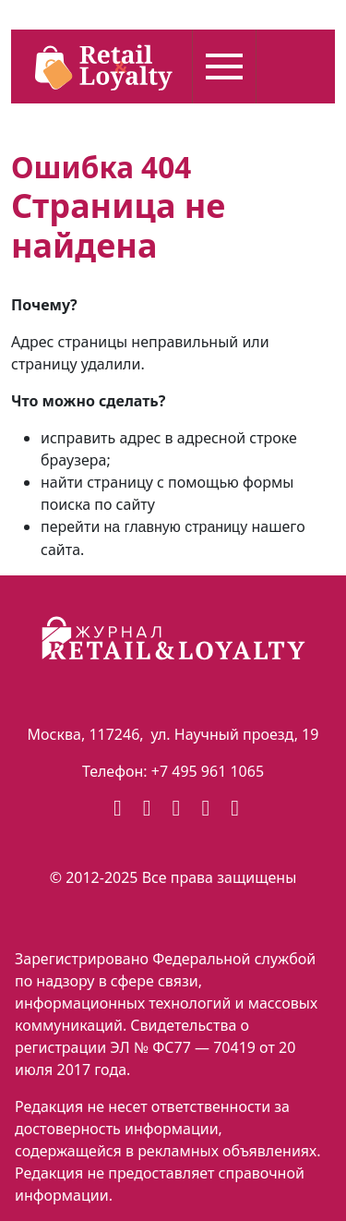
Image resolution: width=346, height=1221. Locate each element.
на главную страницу (176, 527)
